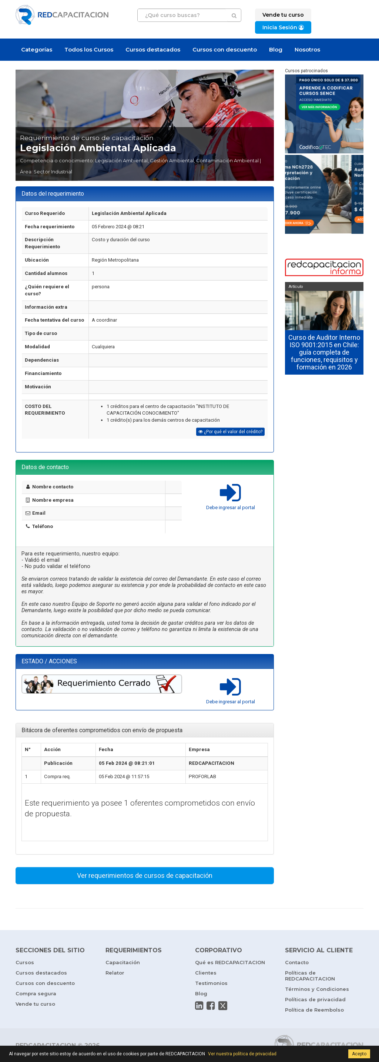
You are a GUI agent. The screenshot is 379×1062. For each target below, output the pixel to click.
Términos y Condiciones (317, 989)
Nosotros (307, 49)
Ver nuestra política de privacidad (242, 1053)
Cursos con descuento (224, 49)
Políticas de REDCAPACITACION (310, 976)
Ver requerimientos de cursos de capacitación (144, 875)
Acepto (359, 1053)
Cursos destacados (152, 49)
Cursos (25, 962)
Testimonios (211, 983)
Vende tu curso (35, 1004)
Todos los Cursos (88, 49)
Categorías (36, 49)
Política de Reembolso (314, 1010)
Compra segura (36, 993)
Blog (275, 49)
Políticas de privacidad (315, 999)
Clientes (206, 973)
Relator (114, 973)
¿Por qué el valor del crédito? (230, 431)
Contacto (297, 962)
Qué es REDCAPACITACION (230, 962)
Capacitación (122, 962)
